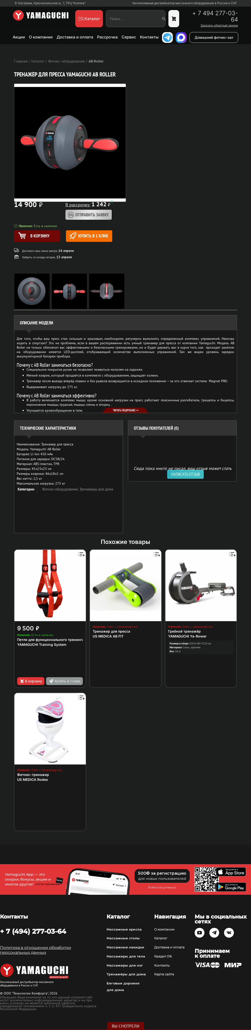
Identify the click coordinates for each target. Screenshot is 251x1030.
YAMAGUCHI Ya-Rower (187, 636)
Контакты (149, 37)
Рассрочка (107, 37)
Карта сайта (164, 974)
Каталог (160, 938)
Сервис (129, 37)
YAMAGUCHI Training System (41, 644)
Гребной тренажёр (184, 631)
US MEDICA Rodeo (32, 779)
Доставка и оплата (75, 37)
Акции (19, 37)
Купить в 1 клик (89, 236)
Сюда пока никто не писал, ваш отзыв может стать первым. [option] (182, 470)
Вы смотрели (125, 1026)
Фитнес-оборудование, (60, 489)
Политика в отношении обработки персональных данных (35, 950)
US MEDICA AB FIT (108, 636)
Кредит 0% (163, 956)
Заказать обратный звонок (219, 25)
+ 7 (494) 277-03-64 (33, 931)
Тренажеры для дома (96, 489)
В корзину (31, 681)
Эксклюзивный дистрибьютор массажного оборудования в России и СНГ (184, 3)
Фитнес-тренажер (33, 774)
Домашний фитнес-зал (214, 37)
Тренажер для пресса (111, 631)
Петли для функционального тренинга (50, 640)
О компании (41, 37)
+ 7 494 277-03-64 (215, 16)
